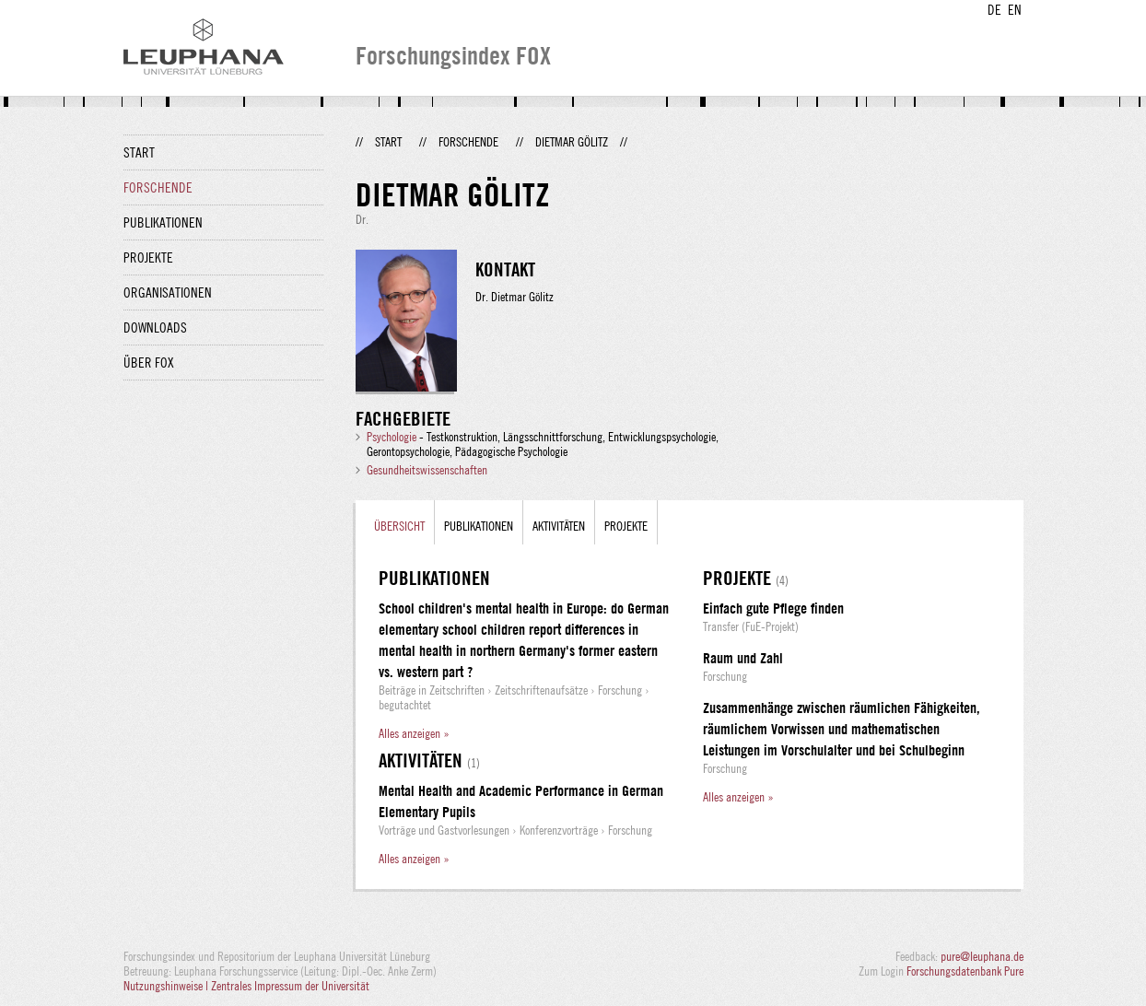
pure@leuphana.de (982, 956)
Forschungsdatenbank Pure (964, 971)
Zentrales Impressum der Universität (290, 985)
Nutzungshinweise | (167, 985)
